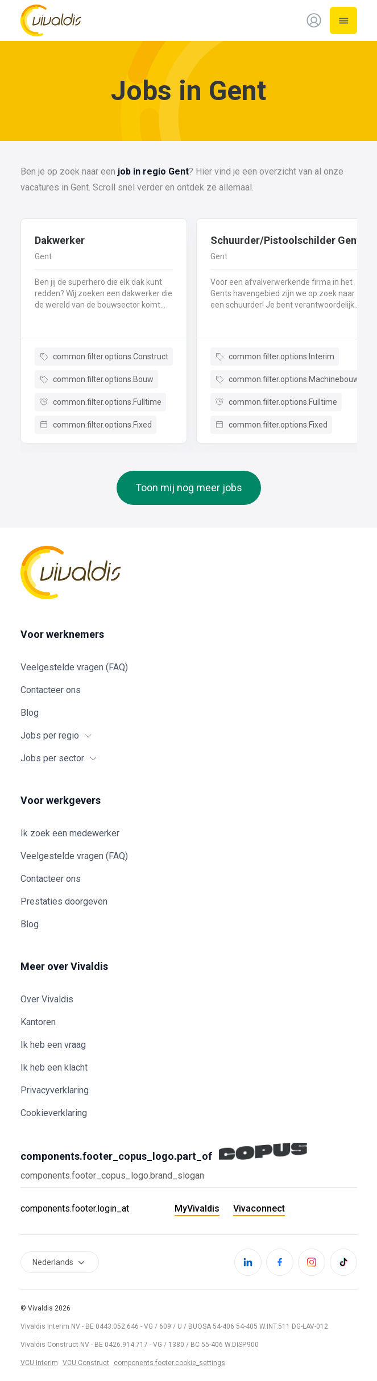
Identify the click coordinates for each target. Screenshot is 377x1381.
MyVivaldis (197, 1208)
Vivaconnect (259, 1208)
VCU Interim (39, 1363)
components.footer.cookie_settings (169, 1363)
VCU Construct (86, 1363)
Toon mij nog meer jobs (188, 487)
